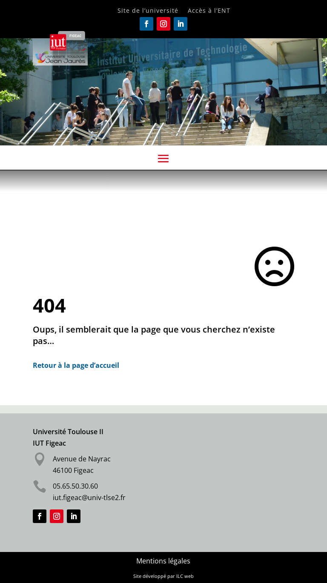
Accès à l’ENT (209, 11)
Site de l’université (148, 11)
